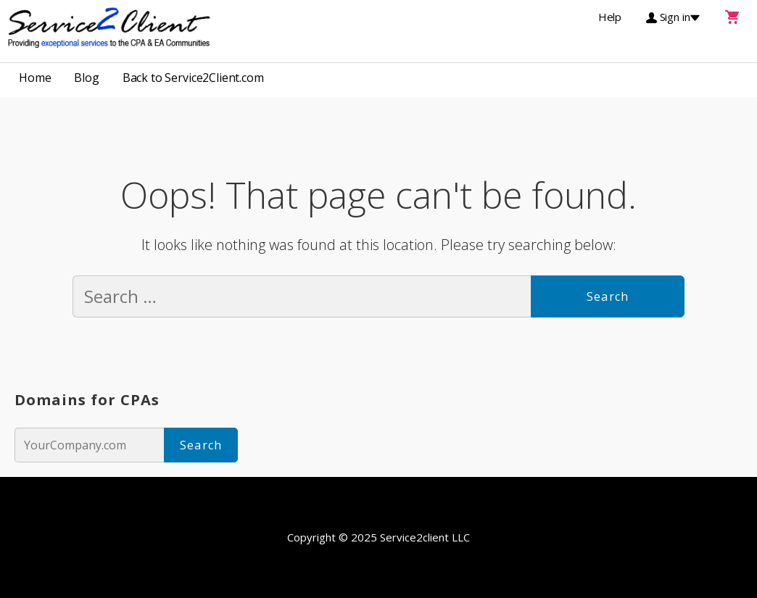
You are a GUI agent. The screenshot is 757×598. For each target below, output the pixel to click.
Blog (86, 78)
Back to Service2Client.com (193, 78)
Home (35, 78)
